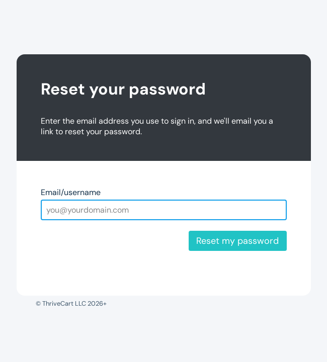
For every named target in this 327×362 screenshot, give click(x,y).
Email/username (71, 192)
